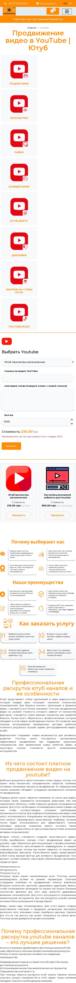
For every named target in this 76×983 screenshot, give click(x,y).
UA (70, 3)
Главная (31, 27)
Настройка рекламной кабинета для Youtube (57, 496)
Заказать (11, 446)
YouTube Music (19, 326)
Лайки (19, 152)
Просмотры (19, 118)
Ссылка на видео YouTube (21, 371)
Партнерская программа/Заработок (38, 19)
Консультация (46, 3)
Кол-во (8, 415)
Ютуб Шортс (19, 220)
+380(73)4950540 (16, 3)
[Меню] (67, 11)
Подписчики (19, 83)
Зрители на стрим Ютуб (19, 291)
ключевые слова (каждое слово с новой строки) (35, 385)
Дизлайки (19, 255)
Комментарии (19, 186)
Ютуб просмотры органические (18, 496)
